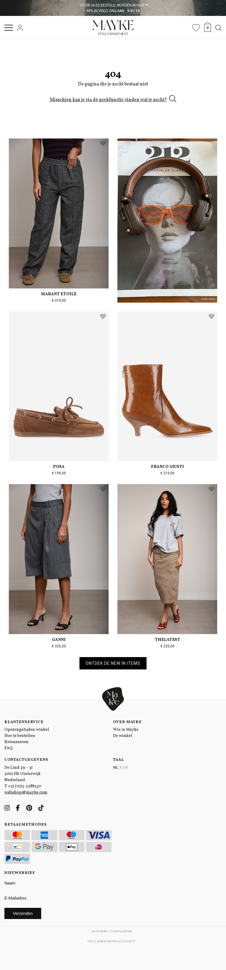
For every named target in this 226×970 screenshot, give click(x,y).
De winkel (122, 736)
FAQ (8, 748)
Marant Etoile (59, 294)
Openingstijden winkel (26, 730)
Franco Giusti (167, 467)
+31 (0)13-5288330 (24, 786)
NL (115, 768)
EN (125, 768)
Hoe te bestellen (19, 736)
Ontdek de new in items (113, 663)
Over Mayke (127, 722)
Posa (58, 467)
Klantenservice (24, 722)
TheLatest (167, 640)
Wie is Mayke (126, 730)
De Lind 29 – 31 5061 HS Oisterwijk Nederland (22, 774)
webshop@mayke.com (25, 792)
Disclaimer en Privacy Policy (111, 941)
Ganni (59, 640)
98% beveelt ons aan (113, 11)
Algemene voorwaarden (112, 931)
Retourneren (16, 742)
